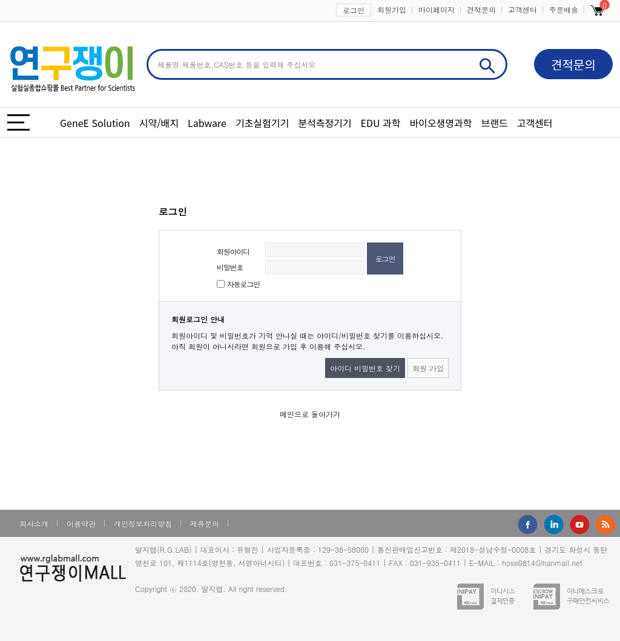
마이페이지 (436, 9)
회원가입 (391, 9)
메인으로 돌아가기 (310, 414)
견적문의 (481, 9)
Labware (207, 123)
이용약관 (81, 523)
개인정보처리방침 (143, 523)
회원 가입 (428, 368)
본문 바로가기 (0, 0)
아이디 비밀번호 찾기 (365, 368)
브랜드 (494, 123)
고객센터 (522, 9)
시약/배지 (159, 123)
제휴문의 (204, 523)
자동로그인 (243, 284)
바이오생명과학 (440, 123)
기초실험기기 (262, 123)
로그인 (353, 10)
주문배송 (563, 9)
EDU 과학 (381, 123)
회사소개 (33, 523)
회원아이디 (233, 251)
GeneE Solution (95, 123)
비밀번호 (230, 267)
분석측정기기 (324, 123)
